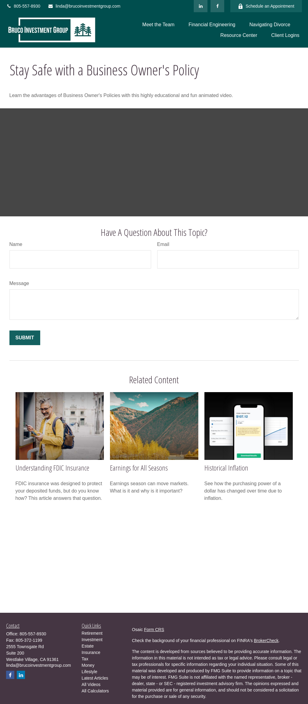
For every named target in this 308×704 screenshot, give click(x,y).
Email (163, 244)
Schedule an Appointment (266, 6)
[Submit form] (24, 337)
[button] (158, 24)
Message (19, 283)
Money (88, 665)
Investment (92, 639)
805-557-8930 (23, 6)
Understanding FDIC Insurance (52, 468)
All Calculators (95, 690)
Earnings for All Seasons (139, 468)
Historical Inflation (226, 468)
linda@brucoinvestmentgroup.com (84, 6)
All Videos (91, 684)
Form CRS (154, 629)
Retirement (92, 633)
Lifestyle (89, 671)
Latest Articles (95, 678)
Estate (88, 646)
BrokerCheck (266, 640)
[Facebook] (217, 6)
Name (16, 244)
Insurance (91, 652)
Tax (85, 658)
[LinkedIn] (200, 6)
